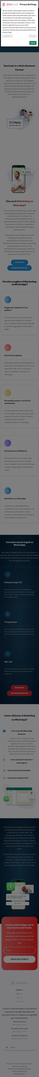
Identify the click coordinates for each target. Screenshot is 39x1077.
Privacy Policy (7, 32)
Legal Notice (7, 36)
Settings (33, 36)
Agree (33, 43)
